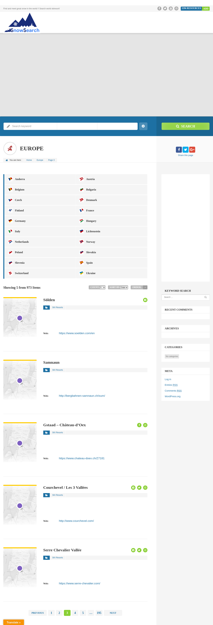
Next (113, 581)
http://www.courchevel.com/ (73, 488)
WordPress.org (172, 396)
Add (205, 8)
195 (99, 581)
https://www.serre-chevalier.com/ (76, 551)
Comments (173, 390)
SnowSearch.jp (179, 620)
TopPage (163, 620)
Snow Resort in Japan (200, 620)
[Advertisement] (189, 227)
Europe (40, 160)
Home (29, 160)
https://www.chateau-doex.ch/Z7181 (77, 426)
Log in (168, 379)
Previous (38, 581)
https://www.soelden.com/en (73, 300)
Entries (171, 384)
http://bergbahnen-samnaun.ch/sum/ (77, 363)
